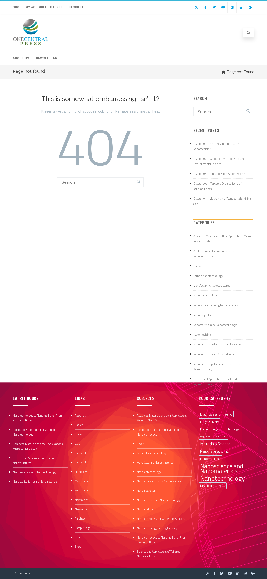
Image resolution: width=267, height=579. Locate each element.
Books (197, 266)
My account (36, 7)
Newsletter (46, 58)
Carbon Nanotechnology (208, 276)
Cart (77, 443)
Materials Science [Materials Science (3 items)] (215, 444)
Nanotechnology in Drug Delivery (213, 354)
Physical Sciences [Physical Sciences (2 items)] (212, 485)
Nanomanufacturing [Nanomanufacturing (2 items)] (214, 451)
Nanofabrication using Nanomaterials (215, 305)
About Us (21, 58)
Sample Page (82, 528)
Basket (56, 7)
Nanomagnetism (203, 315)
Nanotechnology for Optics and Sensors (217, 344)
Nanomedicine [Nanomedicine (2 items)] (210, 458)
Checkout (75, 7)
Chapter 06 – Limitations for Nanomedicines (219, 174)
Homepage (81, 472)
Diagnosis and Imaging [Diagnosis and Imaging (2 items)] (216, 414)
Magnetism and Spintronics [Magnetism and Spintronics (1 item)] (213, 436)
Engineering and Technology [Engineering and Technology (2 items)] (219, 429)
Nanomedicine (202, 334)
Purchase (80, 518)
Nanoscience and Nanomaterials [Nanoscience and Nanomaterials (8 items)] (221, 468)
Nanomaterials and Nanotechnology (215, 325)
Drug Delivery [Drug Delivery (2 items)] (209, 421)
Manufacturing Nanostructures (211, 285)
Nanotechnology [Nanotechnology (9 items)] (222, 478)
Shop (17, 7)
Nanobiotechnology (205, 295)
